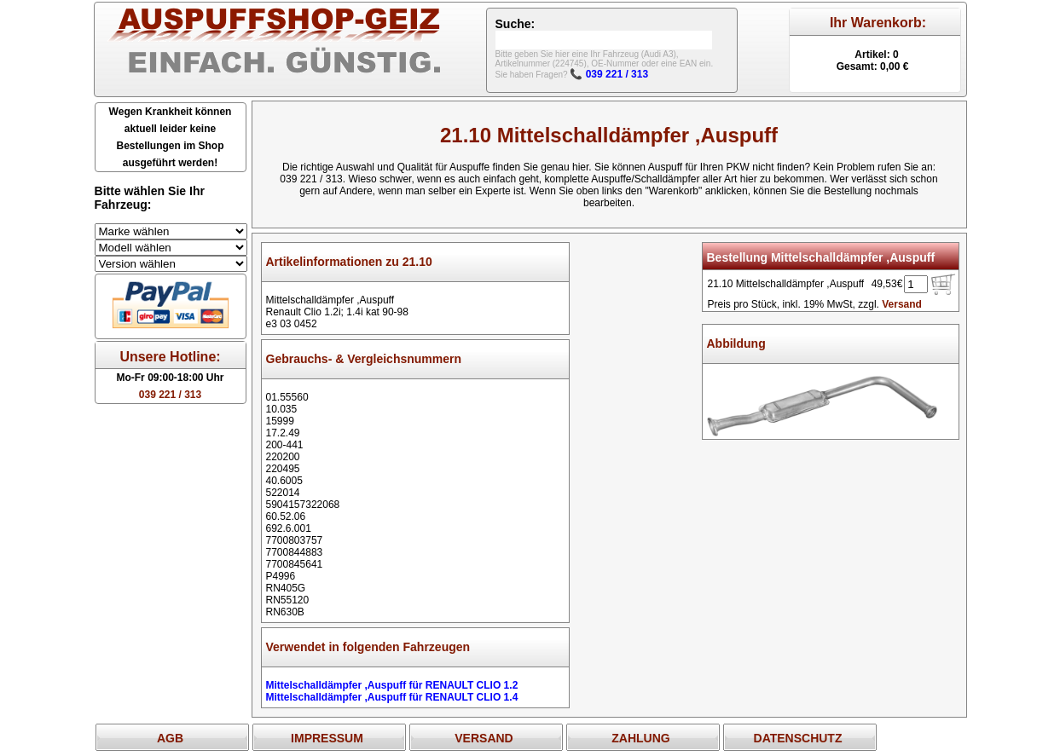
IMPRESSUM (327, 738)
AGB (170, 738)
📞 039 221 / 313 (609, 74)
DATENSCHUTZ (798, 738)
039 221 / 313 (170, 395)
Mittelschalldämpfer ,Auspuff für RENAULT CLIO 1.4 (392, 697)
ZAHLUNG (640, 738)
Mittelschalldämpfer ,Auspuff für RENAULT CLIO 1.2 (392, 685)
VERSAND (484, 738)
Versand (902, 304)
